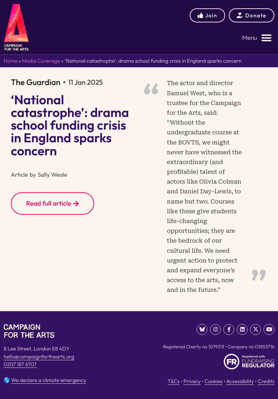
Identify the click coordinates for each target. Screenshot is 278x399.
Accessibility (240, 381)
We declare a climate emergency (48, 380)
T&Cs (174, 381)
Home (10, 61)
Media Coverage (41, 61)
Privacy (192, 381)
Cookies (214, 381)
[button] (257, 38)
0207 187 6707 (20, 364)
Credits (266, 381)
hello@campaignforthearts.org (39, 356)
